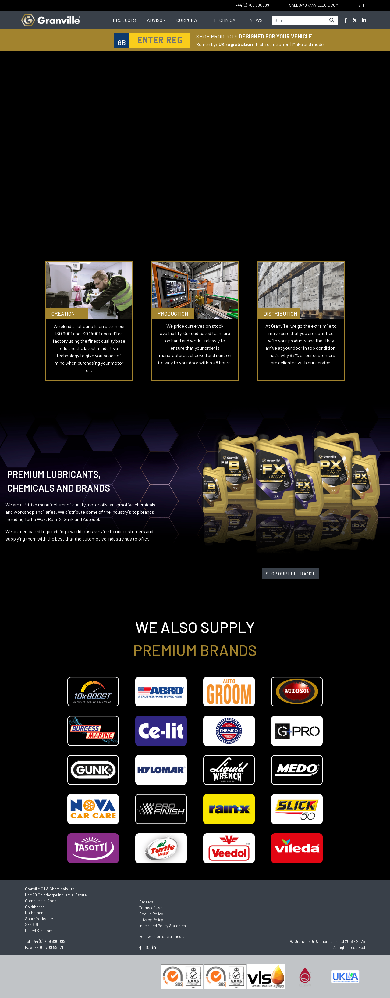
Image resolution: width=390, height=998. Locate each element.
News (256, 20)
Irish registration (272, 44)
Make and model (308, 44)
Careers (146, 902)
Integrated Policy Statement (163, 925)
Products (124, 20)
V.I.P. (362, 5)
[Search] (299, 20)
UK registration (235, 44)
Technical (226, 20)
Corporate (189, 20)
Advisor (156, 20)
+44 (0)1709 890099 (48, 941)
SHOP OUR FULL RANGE (291, 573)
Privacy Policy (151, 919)
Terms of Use (150, 907)
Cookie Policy (151, 913)
